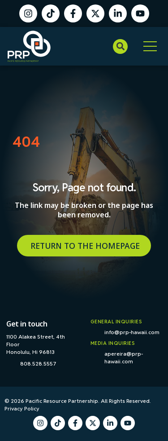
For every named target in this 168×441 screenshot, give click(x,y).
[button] (120, 46)
